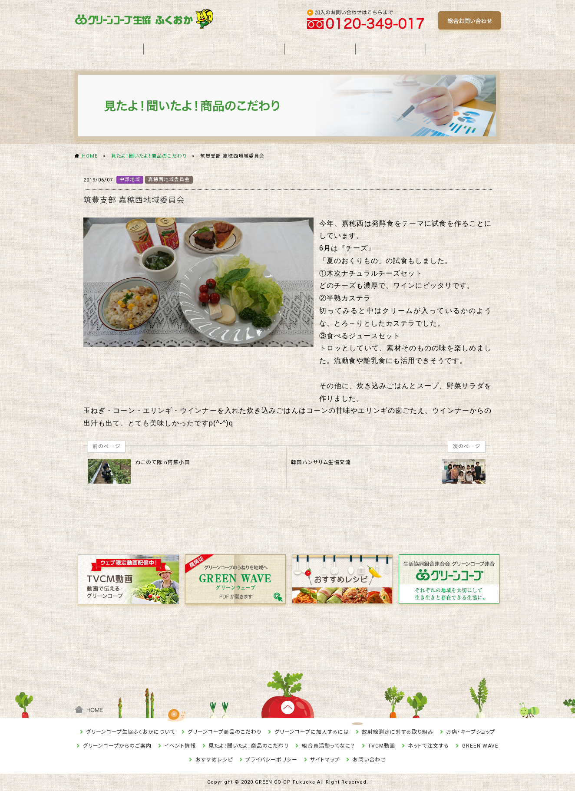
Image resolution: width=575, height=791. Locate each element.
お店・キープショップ (470, 732)
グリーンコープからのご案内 (117, 746)
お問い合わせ (369, 760)
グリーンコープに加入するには (311, 732)
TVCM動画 (381, 746)
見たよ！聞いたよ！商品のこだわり (149, 156)
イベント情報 (180, 746)
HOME (90, 156)
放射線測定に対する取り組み (397, 732)
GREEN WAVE (480, 746)
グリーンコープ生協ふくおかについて (130, 732)
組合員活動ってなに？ (328, 746)
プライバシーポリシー (271, 760)
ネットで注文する (428, 746)
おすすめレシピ (214, 760)
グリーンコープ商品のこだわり (224, 732)
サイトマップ (325, 760)
